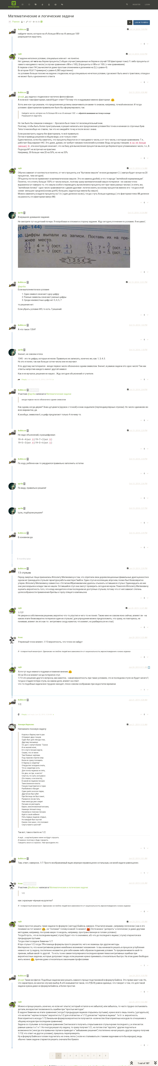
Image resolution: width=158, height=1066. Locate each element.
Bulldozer (22, 29)
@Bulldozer (30, 883)
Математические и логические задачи (68, 887)
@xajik (21, 97)
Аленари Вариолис (26, 725)
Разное (16, 21)
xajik (20, 54)
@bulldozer (33, 887)
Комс (20, 637)
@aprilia (22, 286)
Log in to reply (141, 22)
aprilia (20, 213)
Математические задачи (58, 394)
